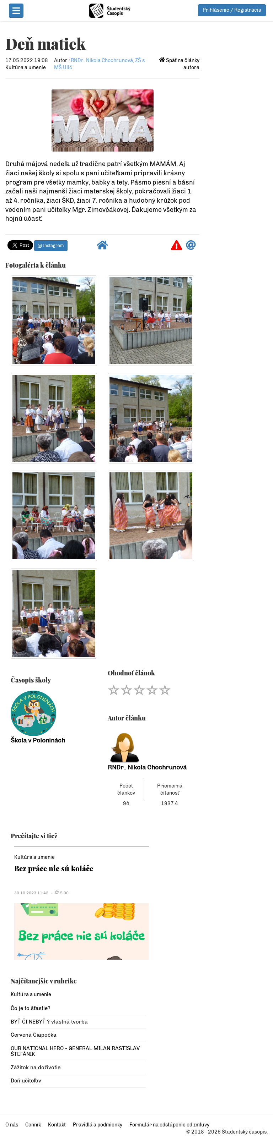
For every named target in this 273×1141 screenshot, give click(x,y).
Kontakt (57, 1125)
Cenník (33, 1125)
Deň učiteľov (26, 1080)
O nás (11, 1125)
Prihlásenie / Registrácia (232, 10)
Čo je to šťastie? (30, 1008)
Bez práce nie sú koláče (53, 868)
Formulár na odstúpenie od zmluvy (169, 1125)
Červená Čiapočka (34, 1035)
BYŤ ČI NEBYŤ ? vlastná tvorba (49, 1022)
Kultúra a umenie (25, 68)
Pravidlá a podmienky (97, 1125)
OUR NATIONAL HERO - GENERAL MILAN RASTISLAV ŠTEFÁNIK (75, 1051)
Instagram (51, 245)
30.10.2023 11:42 (31, 892)
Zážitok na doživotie (35, 1067)
